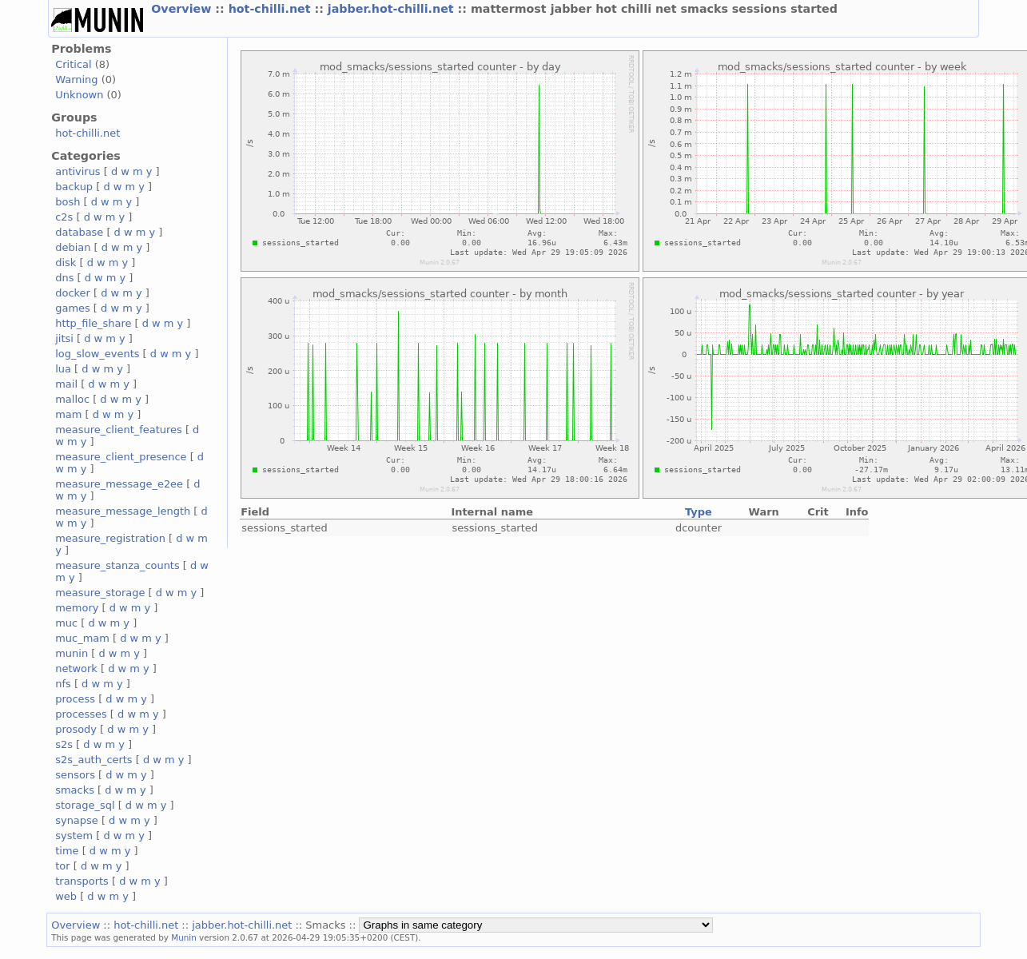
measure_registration (110, 538)
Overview (183, 8)
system (74, 836)
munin (71, 653)
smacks (74, 790)
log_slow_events (97, 354)
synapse (76, 820)
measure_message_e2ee (119, 484)
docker (72, 293)
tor (62, 866)
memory (76, 608)
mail (66, 384)
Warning (76, 80)
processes (81, 714)
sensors (75, 775)
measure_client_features (118, 430)
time (66, 851)
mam (68, 414)
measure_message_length (122, 511)
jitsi (64, 338)
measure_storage (100, 593)
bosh (67, 202)
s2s (64, 744)
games (72, 308)
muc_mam (82, 638)
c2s (64, 217)
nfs (63, 684)
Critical (73, 64)
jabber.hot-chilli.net (393, 8)
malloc (72, 399)
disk (65, 263)
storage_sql (84, 805)
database (79, 232)
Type (698, 512)
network (76, 668)
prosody (76, 729)
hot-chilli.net (272, 8)
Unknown (79, 95)
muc (66, 623)
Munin (184, 937)
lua (63, 369)
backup (74, 187)
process (75, 699)
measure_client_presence (120, 457)
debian (72, 247)
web (66, 896)
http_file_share (93, 323)
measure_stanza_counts (117, 565)
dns (64, 278)
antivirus (77, 171)
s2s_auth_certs (93, 760)
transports (82, 881)
